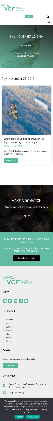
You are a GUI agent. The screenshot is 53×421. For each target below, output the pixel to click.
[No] (49, 409)
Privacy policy (33, 417)
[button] (48, 17)
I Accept (19, 417)
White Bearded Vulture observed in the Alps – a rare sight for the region (24, 140)
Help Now (26, 216)
